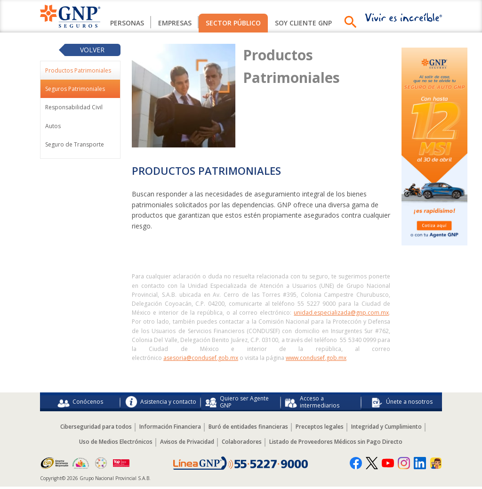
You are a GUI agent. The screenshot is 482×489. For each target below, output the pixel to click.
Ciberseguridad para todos (96, 429)
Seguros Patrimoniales (75, 89)
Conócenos (80, 403)
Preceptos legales (320, 429)
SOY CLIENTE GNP (303, 22)
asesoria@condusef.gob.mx (200, 358)
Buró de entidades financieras (248, 429)
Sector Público (233, 22)
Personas (127, 22)
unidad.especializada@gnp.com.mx (341, 313)
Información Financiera (170, 429)
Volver (92, 49)
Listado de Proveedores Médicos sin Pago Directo (335, 444)
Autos (53, 126)
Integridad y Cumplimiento (386, 429)
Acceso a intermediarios (312, 403)
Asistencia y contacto (160, 403)
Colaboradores (242, 444)
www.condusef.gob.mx (316, 358)
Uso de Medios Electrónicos (116, 444)
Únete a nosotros (402, 403)
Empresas (175, 22)
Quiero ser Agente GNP (237, 403)
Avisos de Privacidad (187, 444)
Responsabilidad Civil (74, 107)
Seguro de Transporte (74, 144)
